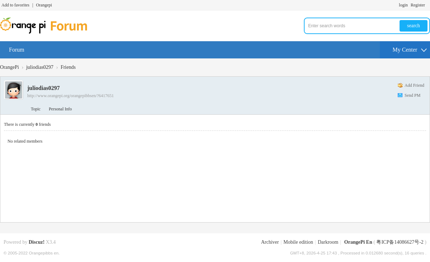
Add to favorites (15, 5)
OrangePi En (358, 242)
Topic (35, 108)
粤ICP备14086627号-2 (399, 242)
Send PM (412, 95)
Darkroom (328, 242)
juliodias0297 (39, 67)
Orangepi (44, 5)
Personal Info (60, 108)
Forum (16, 50)
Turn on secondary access (428, 5)
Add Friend (414, 85)
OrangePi (9, 67)
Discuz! (36, 242)
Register (418, 5)
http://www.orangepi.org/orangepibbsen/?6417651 (70, 95)
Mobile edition (298, 242)
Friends (68, 67)
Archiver (270, 242)
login (403, 5)
